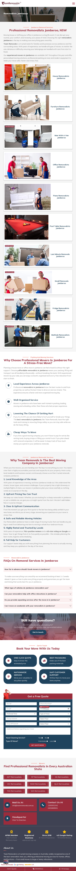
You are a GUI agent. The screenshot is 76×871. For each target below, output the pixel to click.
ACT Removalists (14, 777)
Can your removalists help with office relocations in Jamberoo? (31, 594)
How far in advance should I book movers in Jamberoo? (27, 569)
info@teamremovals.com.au (23, 806)
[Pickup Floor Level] (54, 718)
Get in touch (38, 632)
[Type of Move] (54, 713)
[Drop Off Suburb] (21, 723)
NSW (9, 15)
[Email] (21, 708)
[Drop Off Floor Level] (54, 724)
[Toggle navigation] (73, 3)
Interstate (42, 741)
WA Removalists (38, 791)
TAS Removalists (14, 791)
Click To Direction (19, 820)
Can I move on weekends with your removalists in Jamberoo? (30, 606)
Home (5, 15)
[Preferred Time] (21, 713)
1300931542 (53, 805)
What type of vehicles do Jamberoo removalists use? (26, 588)
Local (52, 741)
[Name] (21, 703)
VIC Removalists (14, 784)
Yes (39, 738)
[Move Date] (54, 708)
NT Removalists (38, 777)
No (46, 738)
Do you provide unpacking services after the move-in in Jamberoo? (32, 600)
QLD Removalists (61, 784)
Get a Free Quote (38, 696)
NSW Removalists (38, 784)
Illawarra (14, 15)
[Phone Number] (54, 703)
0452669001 (53, 808)
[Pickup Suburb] (21, 718)
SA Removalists (61, 777)
